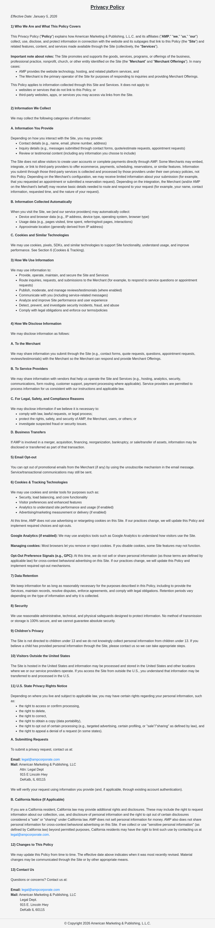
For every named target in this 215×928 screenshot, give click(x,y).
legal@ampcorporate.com (41, 759)
